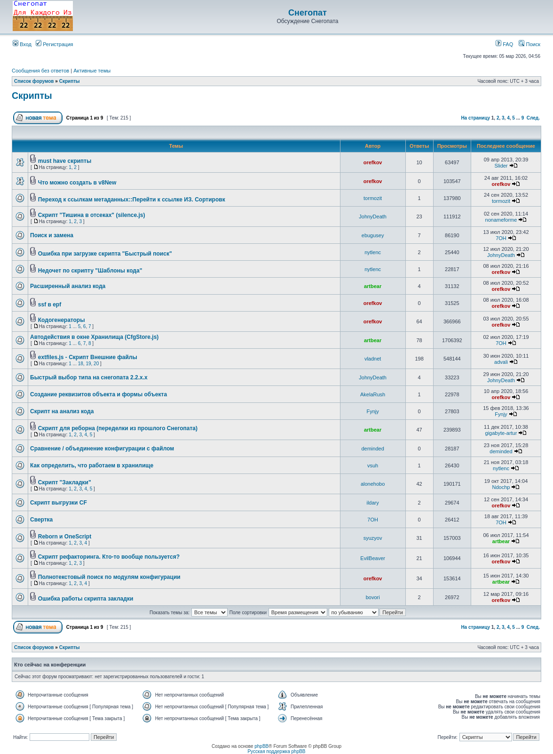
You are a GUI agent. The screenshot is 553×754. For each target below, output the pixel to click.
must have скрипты (64, 161)
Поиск (529, 44)
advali (501, 362)
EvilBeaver (372, 558)
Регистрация (54, 44)
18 (80, 363)
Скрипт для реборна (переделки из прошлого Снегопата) (118, 428)
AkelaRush (372, 394)
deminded (372, 448)
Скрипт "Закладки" (64, 482)
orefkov (372, 162)
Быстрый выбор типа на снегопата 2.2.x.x (89, 377)
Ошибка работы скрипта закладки (86, 598)
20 (96, 363)
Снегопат (307, 12)
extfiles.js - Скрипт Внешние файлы (87, 357)
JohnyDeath (373, 216)
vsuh (372, 465)
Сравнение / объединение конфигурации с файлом (102, 448)
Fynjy (372, 411)
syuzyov (372, 538)
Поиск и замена (51, 235)
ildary (372, 502)
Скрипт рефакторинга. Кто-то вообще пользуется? (109, 556)
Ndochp (501, 487)
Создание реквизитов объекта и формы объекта (98, 394)
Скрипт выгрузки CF (58, 502)
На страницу (475, 117)
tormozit (372, 198)
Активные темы (92, 70)
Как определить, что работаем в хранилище (91, 465)
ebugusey (373, 235)
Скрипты (69, 81)
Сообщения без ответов (40, 70)
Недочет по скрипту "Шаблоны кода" (90, 270)
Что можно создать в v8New (77, 182)
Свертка (41, 519)
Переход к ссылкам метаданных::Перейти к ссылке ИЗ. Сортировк (131, 199)
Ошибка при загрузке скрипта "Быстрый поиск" (105, 253)
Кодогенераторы (61, 320)
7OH (501, 238)
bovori (373, 597)
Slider (500, 165)
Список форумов (34, 81)
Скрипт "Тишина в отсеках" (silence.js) (91, 215)
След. (533, 117)
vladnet (372, 358)
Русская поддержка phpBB (276, 751)
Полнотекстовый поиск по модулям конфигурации (109, 577)
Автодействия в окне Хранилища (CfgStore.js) (94, 337)
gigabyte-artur (501, 433)
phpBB (261, 746)
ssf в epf (49, 304)
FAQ (504, 44)
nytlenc (372, 252)
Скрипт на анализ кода (62, 411)
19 (88, 363)
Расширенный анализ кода (67, 286)
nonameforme (501, 220)
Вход (22, 44)
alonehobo (373, 484)
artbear (372, 286)
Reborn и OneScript (64, 536)
